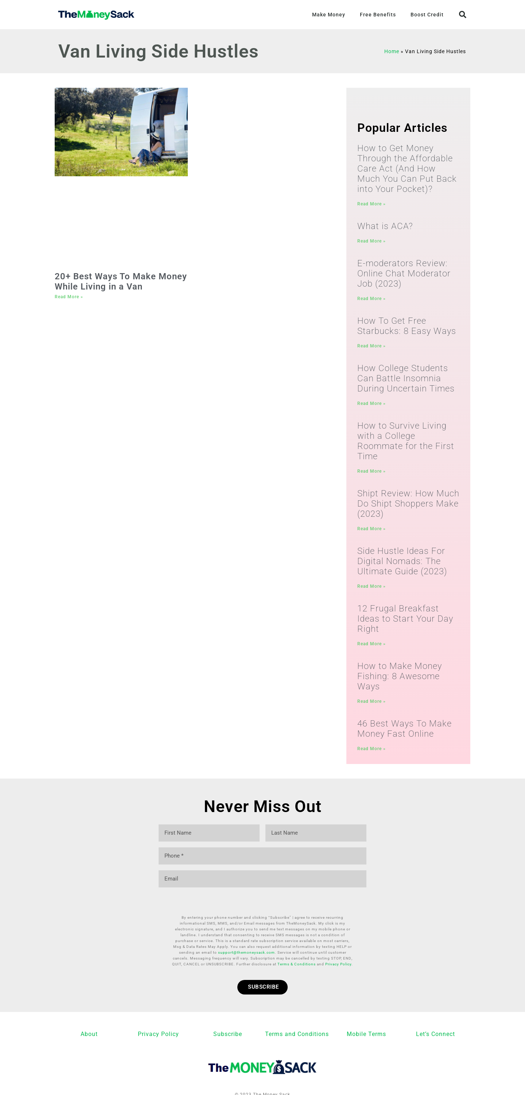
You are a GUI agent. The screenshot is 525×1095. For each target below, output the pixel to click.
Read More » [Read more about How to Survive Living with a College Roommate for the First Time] (371, 474)
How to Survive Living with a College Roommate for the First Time (405, 444)
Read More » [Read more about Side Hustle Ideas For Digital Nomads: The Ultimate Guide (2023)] (371, 590)
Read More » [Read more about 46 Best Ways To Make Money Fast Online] (371, 754)
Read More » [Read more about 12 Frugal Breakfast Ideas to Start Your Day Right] (371, 648)
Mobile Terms (366, 1019)
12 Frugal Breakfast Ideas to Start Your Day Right (405, 623)
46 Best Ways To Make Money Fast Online (404, 734)
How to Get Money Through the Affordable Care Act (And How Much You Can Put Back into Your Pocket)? (407, 168)
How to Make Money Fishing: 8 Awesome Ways (399, 681)
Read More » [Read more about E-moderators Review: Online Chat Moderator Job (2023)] (371, 299)
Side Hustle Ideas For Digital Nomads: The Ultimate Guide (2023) (402, 565)
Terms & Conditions (296, 950)
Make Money (328, 14)
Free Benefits (378, 14)
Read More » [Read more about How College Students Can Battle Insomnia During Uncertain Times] (371, 405)
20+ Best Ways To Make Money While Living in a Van (121, 281)
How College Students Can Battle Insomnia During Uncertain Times (406, 380)
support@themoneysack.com (246, 938)
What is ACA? (385, 226)
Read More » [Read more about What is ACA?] (371, 241)
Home (391, 51)
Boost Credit (427, 14)
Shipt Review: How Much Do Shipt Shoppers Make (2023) (408, 507)
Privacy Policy (338, 950)
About (89, 1019)
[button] (463, 14)
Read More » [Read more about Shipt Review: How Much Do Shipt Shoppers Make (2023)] (371, 532)
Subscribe (227, 1019)
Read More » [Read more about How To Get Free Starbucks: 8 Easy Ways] (371, 347)
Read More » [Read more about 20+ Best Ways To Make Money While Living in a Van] (69, 296)
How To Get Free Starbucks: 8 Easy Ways (406, 327)
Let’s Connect (435, 1019)
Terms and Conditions (297, 1019)
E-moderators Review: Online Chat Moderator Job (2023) (404, 274)
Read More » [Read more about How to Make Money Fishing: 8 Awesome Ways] (371, 706)
